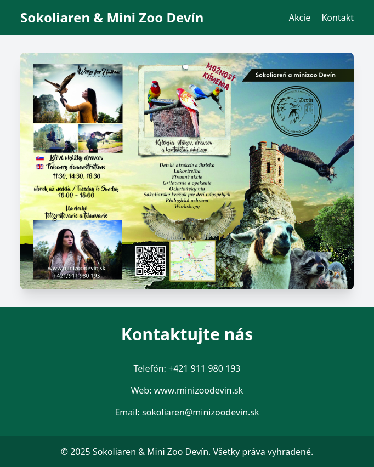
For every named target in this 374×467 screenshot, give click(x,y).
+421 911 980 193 (204, 368)
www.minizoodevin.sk (198, 390)
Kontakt (337, 18)
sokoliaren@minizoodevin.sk (200, 412)
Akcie (300, 18)
